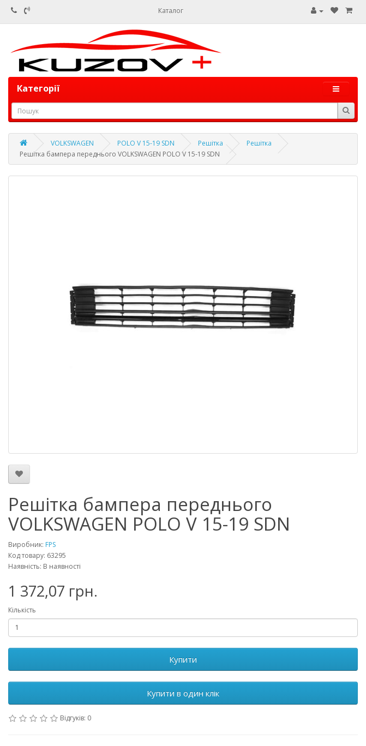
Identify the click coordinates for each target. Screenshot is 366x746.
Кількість (22, 610)
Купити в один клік (183, 693)
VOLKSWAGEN (72, 143)
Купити (183, 659)
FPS (50, 544)
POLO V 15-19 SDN (146, 143)
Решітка (210, 143)
